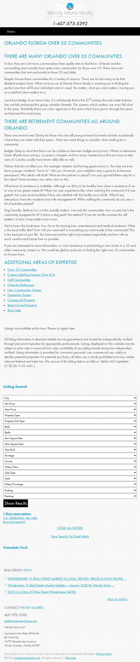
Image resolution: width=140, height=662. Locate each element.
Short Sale (14, 310)
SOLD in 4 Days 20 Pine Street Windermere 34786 (41, 592)
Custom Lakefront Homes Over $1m (31, 274)
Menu (11, 31)
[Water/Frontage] (70, 484)
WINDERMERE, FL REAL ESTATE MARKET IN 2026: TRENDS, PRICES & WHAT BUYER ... (66, 578)
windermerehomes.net (27, 658)
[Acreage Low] (70, 455)
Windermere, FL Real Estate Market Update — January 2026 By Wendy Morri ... (60, 585)
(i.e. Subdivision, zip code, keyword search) (20, 518)
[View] (70, 467)
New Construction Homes (24, 290)
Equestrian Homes (19, 295)
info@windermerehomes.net (20, 621)
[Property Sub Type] (70, 421)
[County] (70, 461)
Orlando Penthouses (20, 285)
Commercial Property (21, 300)
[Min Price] (70, 403)
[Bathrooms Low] (70, 432)
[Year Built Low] (70, 449)
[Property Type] (70, 415)
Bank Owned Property (22, 305)
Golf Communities (19, 280)
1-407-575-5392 (70, 23)
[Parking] (70, 490)
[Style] (70, 478)
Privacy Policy (104, 654)
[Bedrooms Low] (70, 426)
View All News (117, 599)
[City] (70, 398)
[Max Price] (70, 409)
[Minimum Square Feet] (70, 438)
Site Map (71, 658)
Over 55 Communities (22, 269)
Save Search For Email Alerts (70, 536)
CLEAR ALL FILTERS (70, 528)
